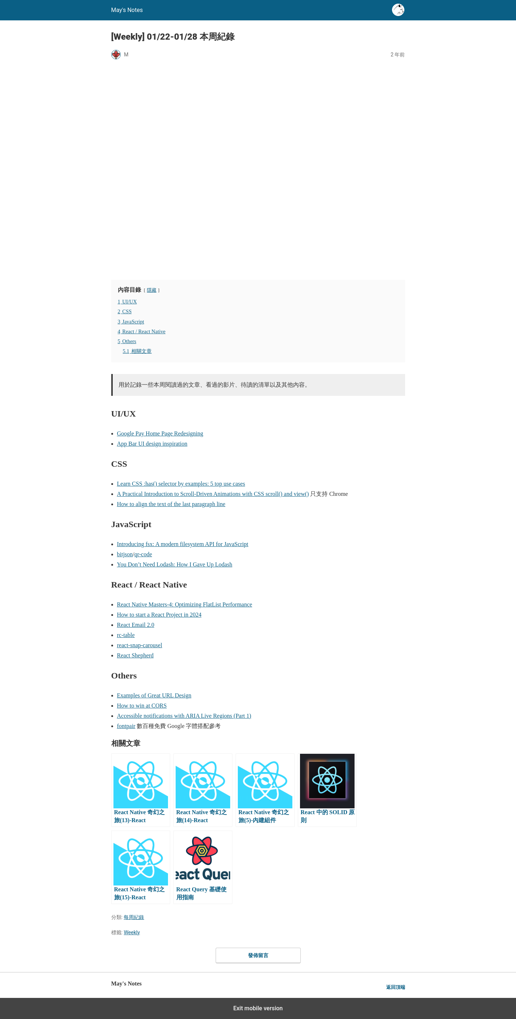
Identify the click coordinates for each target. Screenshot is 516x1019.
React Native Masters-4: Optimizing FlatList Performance (184, 604)
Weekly (132, 932)
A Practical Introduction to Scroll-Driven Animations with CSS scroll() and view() (213, 494)
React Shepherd (135, 655)
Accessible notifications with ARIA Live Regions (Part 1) (184, 716)
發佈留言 (258, 955)
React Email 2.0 (136, 625)
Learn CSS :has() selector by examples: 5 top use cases (181, 484)
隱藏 (151, 290)
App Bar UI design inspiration (152, 444)
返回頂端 (395, 987)
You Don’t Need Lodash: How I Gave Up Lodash (174, 564)
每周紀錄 (134, 917)
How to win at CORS (142, 705)
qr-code (143, 554)
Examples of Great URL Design (154, 695)
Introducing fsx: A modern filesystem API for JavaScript (182, 544)
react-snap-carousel (139, 645)
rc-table (126, 635)
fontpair (126, 726)
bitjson (125, 554)
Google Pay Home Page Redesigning (160, 433)
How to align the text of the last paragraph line (171, 504)
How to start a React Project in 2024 (159, 615)
